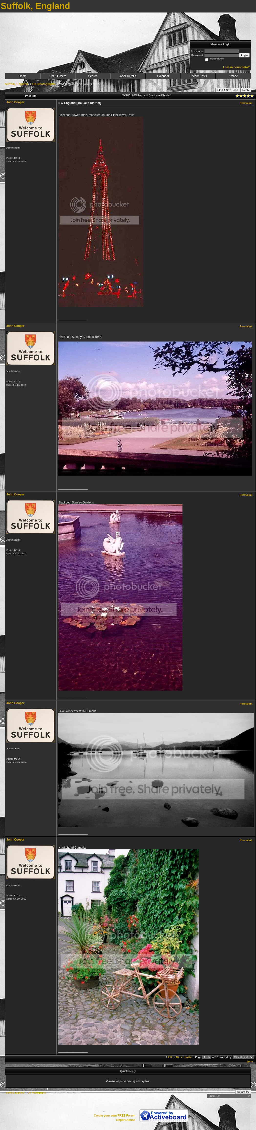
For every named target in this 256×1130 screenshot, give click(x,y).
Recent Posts (198, 76)
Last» (188, 1057)
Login (244, 55)
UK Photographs (43, 84)
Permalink (246, 103)
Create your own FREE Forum (114, 1115)
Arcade (233, 76)
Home (23, 76)
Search (92, 76)
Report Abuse (125, 1120)
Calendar (163, 76)
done (249, 1061)
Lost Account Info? (236, 67)
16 (177, 1057)
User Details (128, 76)
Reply (245, 90)
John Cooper (15, 102)
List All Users (57, 76)
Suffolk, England (16, 84)
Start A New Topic (227, 90)
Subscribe (243, 1091)
